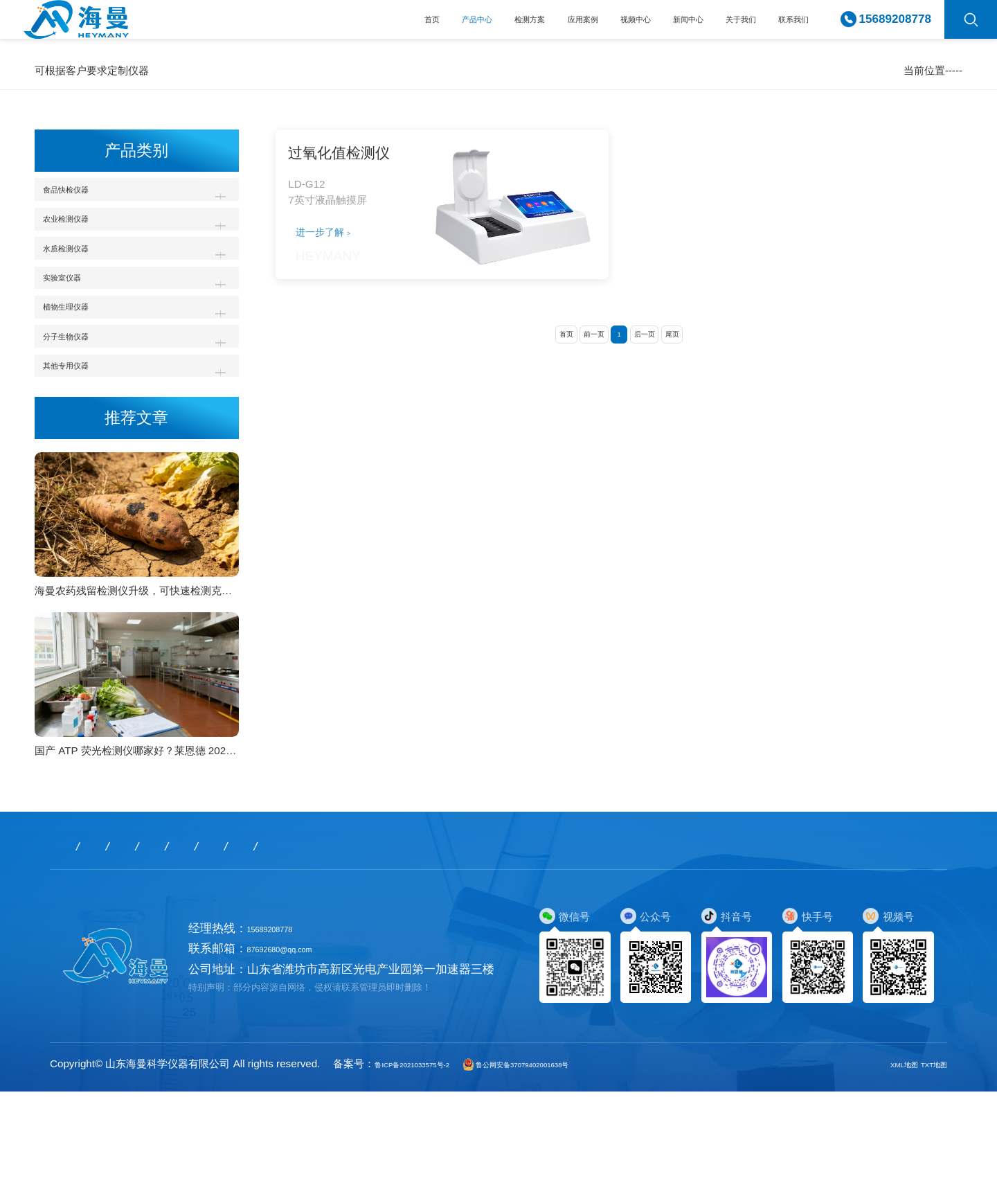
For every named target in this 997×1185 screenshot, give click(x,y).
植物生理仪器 (83, 367)
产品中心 (337, 26)
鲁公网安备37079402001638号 (583, 1157)
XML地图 (882, 1157)
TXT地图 (926, 1157)
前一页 (580, 375)
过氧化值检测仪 (926, 70)
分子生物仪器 (83, 409)
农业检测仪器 (83, 238)
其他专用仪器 (83, 452)
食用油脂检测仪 (850, 70)
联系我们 (783, 26)
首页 (275, 26)
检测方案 (411, 26)
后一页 (657, 375)
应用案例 (486, 26)
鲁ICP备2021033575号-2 (433, 1157)
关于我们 (708, 26)
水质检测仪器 (83, 281)
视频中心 (560, 26)
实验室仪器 (77, 324)
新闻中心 (634, 26)
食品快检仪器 (779, 70)
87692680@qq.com (298, 1042)
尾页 (699, 375)
